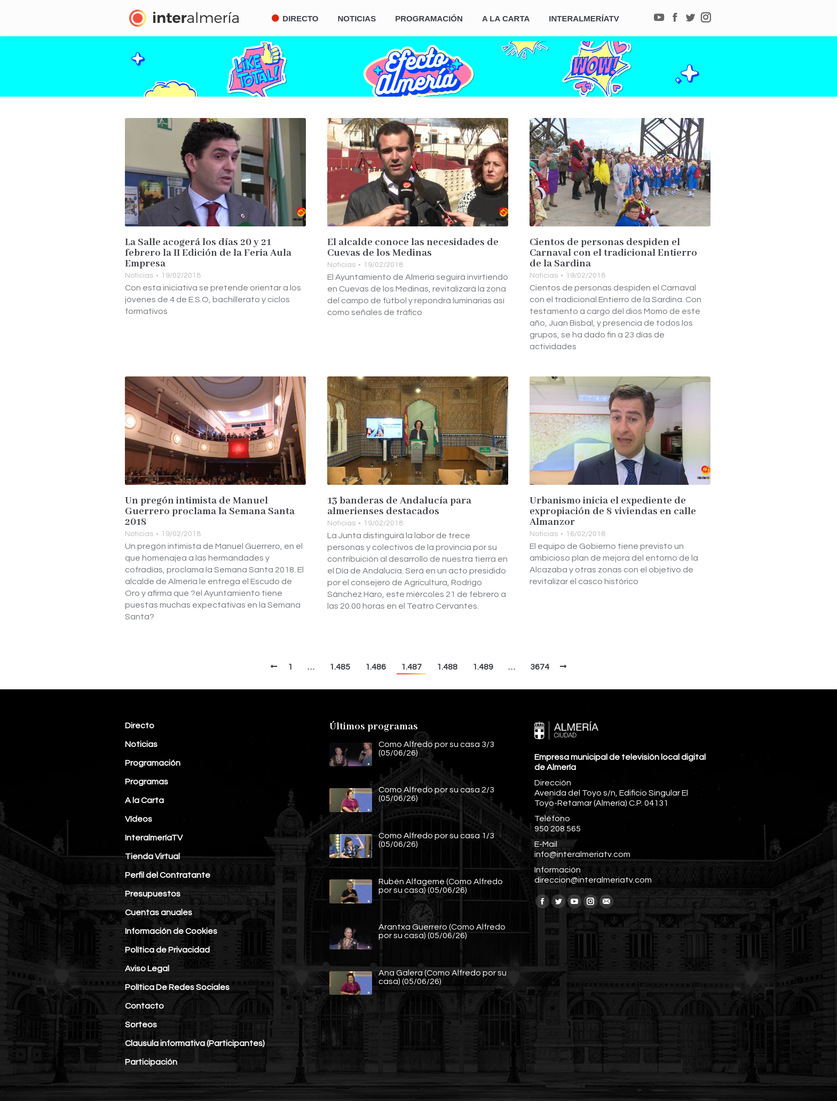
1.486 (375, 667)
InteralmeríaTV (154, 837)
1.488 (447, 667)
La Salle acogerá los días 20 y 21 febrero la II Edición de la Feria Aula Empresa (208, 253)
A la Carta (144, 800)
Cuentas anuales (158, 912)
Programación (152, 763)
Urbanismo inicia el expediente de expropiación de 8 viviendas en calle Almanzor (613, 512)
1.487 (411, 667)
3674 (539, 667)
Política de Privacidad (167, 950)
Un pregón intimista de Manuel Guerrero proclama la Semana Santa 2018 (210, 512)
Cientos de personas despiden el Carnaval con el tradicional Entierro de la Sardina (613, 253)
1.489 (482, 667)
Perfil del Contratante (167, 875)
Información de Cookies (171, 931)
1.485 (339, 667)
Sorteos (141, 1024)
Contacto (144, 1006)
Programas (146, 781)
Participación (151, 1062)
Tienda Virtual (152, 856)
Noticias (139, 275)
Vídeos (138, 819)
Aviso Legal (147, 968)
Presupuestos (152, 894)
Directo (139, 725)
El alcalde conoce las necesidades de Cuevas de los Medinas (413, 247)
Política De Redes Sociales (177, 987)
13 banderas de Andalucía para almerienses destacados (399, 506)
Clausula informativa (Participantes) (195, 1043)
